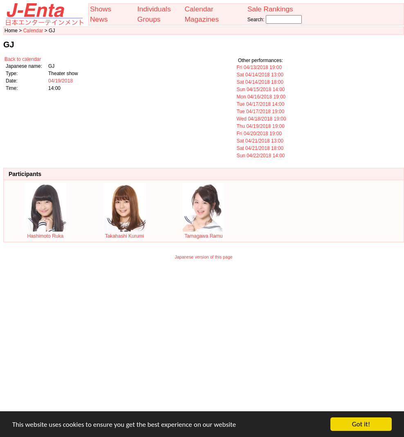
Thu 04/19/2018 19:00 (260, 126)
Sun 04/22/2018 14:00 (260, 155)
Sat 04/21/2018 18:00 (259, 148)
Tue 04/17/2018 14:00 (260, 104)
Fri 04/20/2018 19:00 (259, 133)
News (99, 19)
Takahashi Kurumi (124, 233)
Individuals (154, 9)
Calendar (198, 9)
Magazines (201, 19)
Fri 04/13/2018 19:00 (259, 67)
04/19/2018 (60, 81)
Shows (100, 9)
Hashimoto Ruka (45, 233)
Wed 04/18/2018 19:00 (261, 119)
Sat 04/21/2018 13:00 (259, 141)
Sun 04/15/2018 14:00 (260, 89)
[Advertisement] (76, 340)
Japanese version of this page (204, 256)
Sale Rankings (270, 9)
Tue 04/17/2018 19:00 (260, 111)
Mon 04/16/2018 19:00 (260, 97)
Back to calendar (22, 59)
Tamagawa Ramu (203, 233)
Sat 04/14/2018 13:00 (259, 75)
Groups (149, 19)
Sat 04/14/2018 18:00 (259, 82)
